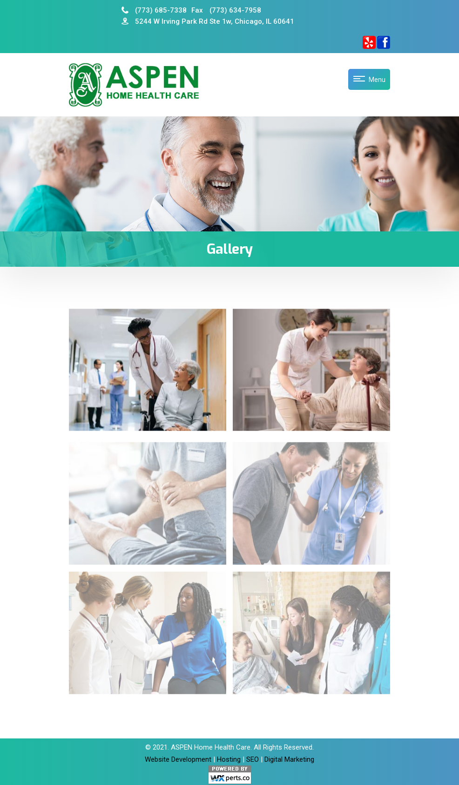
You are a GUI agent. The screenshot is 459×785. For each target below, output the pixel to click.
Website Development (178, 759)
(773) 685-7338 (154, 10)
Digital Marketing (289, 759)
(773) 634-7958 (226, 10)
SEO (252, 759)
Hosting (229, 759)
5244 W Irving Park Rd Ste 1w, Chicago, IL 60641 (208, 21)
